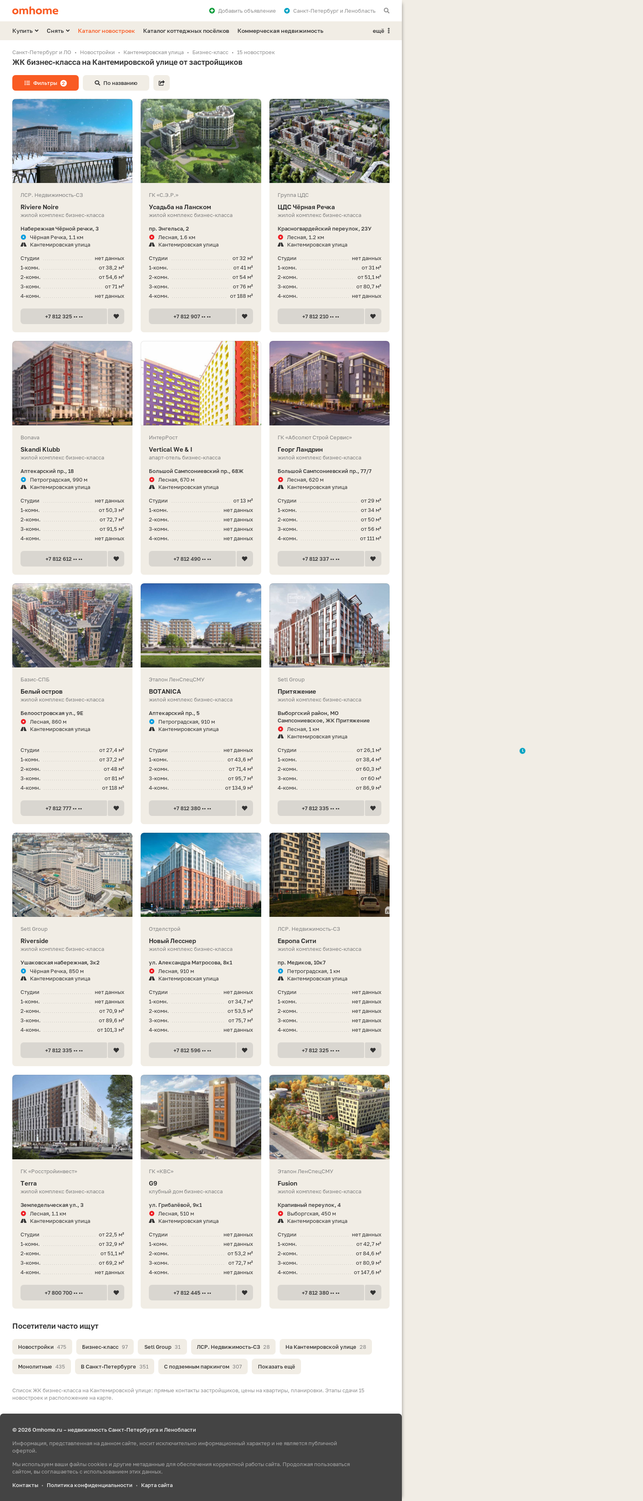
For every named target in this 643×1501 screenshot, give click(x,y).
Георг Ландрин (329, 449)
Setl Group (162, 1346)
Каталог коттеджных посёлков (186, 30)
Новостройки (42, 1346)
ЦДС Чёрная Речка (329, 207)
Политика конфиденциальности (89, 1485)
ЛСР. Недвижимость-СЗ (233, 1346)
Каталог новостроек (106, 30)
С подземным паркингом (203, 1366)
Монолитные (41, 1366)
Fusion (329, 1183)
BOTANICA (201, 691)
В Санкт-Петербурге (114, 1366)
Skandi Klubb (72, 449)
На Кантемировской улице (325, 1346)
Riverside (72, 941)
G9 (201, 1183)
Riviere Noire (72, 207)
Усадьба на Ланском (201, 207)
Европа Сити (329, 941)
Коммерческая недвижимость (280, 30)
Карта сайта (157, 1485)
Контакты (25, 1485)
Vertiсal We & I (201, 449)
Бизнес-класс (105, 1346)
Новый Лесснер (201, 941)
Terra (72, 1183)
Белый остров (72, 691)
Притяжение (329, 691)
